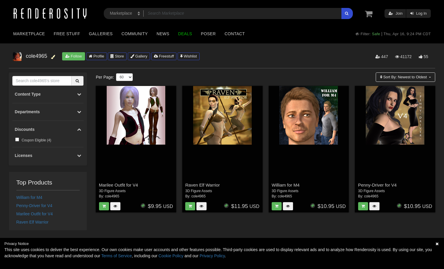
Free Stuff (67, 33)
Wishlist (188, 56)
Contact (234, 33)
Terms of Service (116, 255)
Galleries (101, 33)
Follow (73, 56)
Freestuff (164, 56)
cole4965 (112, 196)
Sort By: (404, 77)
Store (117, 56)
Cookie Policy (171, 255)
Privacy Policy (212, 255)
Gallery (138, 56)
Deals (185, 33)
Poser (208, 33)
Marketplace (29, 33)
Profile (96, 56)
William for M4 (29, 197)
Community (135, 33)
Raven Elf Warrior (32, 222)
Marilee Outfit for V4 (34, 214)
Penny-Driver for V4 (34, 205)
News (162, 33)
